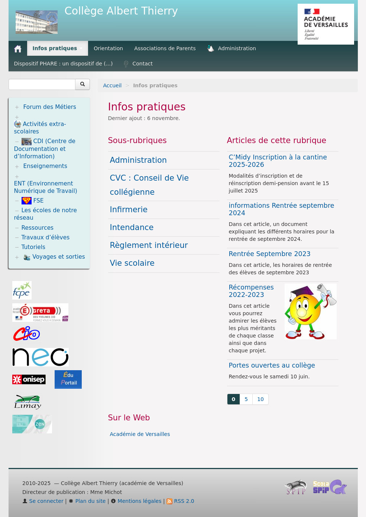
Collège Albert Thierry (121, 11)
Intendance (132, 227)
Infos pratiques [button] (58, 48)
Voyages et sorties (54, 257)
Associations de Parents (165, 48)
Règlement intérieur (149, 245)
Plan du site (87, 501)
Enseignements (45, 166)
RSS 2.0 (180, 501)
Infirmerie (129, 209)
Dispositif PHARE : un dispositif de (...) (63, 64)
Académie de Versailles (140, 434)
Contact (138, 64)
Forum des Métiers (49, 107)
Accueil (112, 85)
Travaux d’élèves (46, 237)
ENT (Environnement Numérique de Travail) (45, 187)
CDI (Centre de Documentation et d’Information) (45, 149)
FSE (33, 200)
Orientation (108, 48)
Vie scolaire (132, 263)
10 (260, 399)
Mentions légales (136, 501)
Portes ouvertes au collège (272, 365)
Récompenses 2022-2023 (251, 291)
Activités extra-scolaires (40, 127)
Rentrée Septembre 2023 (270, 254)
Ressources (38, 227)
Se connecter (43, 501)
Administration (231, 48)
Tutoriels (34, 247)
